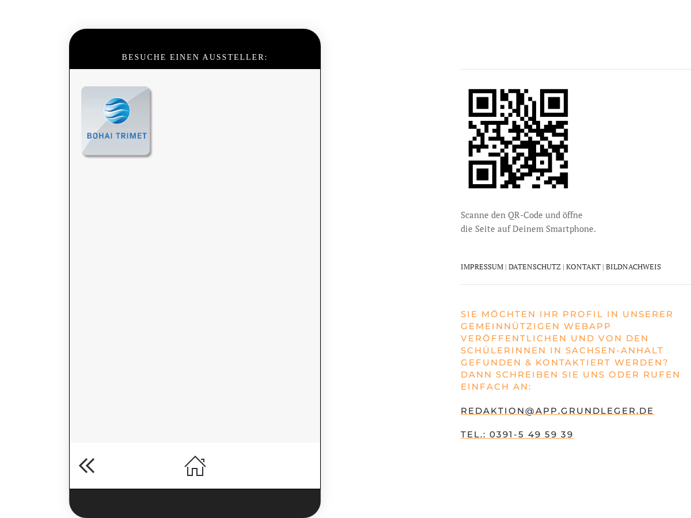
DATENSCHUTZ (535, 266)
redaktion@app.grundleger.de (557, 410)
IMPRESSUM (482, 266)
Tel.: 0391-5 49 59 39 (517, 434)
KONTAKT (583, 266)
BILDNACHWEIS (633, 266)
